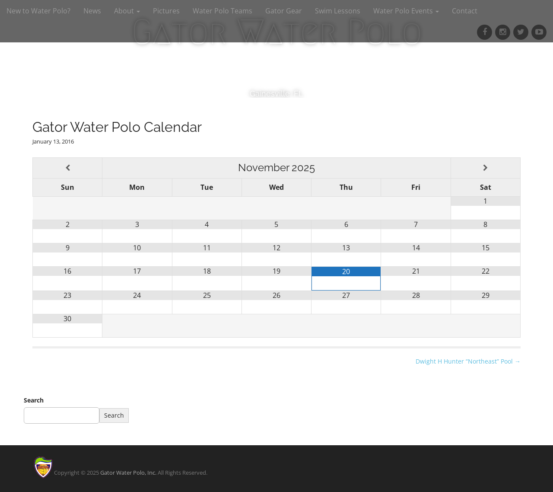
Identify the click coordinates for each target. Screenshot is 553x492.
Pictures (166, 11)
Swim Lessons (337, 11)
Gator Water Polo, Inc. (128, 472)
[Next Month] (485, 168)
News (92, 11)
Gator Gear (283, 11)
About (127, 11)
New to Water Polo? (38, 11)
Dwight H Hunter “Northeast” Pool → (468, 361)
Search (34, 400)
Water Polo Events (406, 11)
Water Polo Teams (222, 11)
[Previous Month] (67, 168)
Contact (464, 11)
